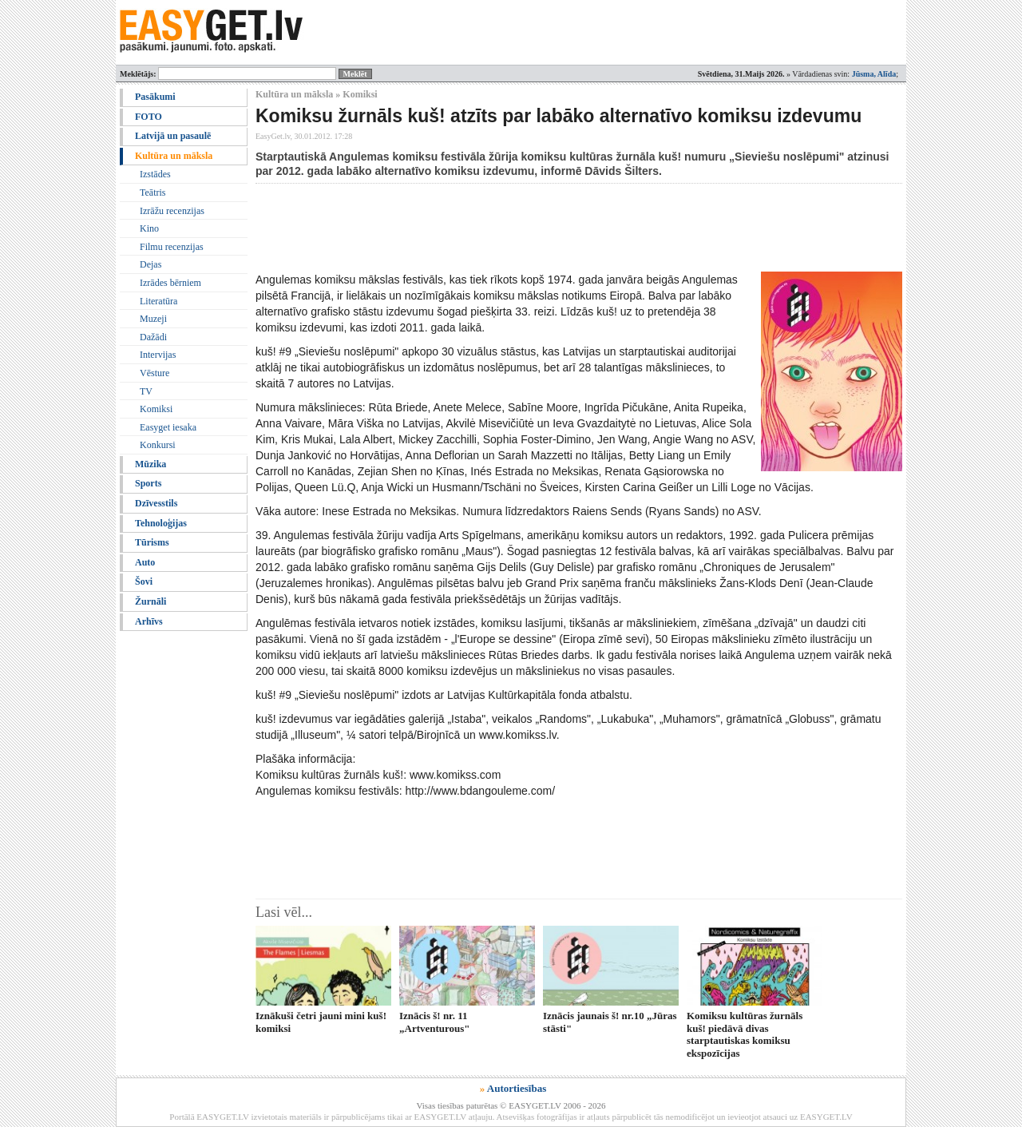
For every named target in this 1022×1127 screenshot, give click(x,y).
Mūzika (150, 464)
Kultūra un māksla (173, 155)
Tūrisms (152, 542)
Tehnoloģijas (161, 523)
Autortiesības (516, 1088)
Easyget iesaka (168, 427)
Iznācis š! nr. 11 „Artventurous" (434, 1022)
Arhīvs (149, 621)
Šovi (144, 581)
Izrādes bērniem (170, 282)
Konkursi (158, 444)
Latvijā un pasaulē (173, 135)
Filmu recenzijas (172, 246)
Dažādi (153, 337)
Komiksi (156, 409)
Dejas (150, 264)
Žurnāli (150, 601)
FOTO (148, 116)
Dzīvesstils (156, 503)
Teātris (152, 192)
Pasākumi (155, 96)
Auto (145, 562)
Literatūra (158, 301)
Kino (149, 228)
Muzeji (153, 318)
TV (146, 391)
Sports (148, 483)
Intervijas (158, 354)
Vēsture (154, 373)
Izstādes (155, 174)
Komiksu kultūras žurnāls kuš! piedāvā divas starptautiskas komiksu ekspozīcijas (744, 1034)
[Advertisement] (546, 228)
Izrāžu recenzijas (172, 210)
